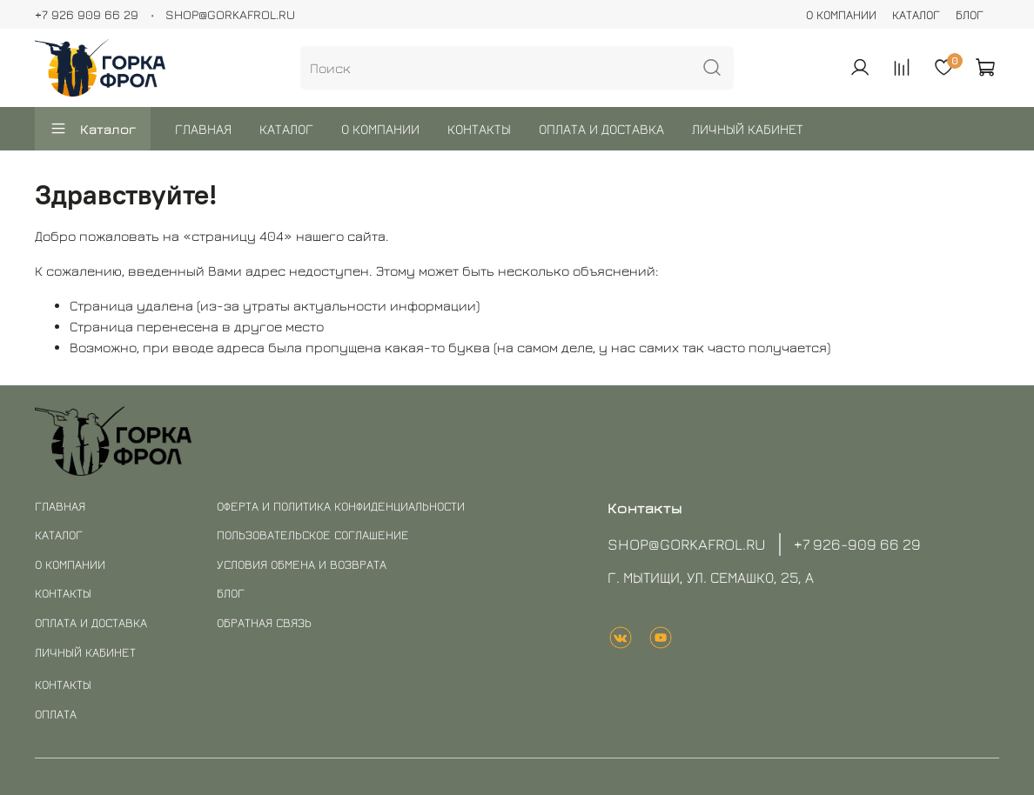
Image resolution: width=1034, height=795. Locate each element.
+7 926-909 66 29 (857, 544)
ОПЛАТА (56, 713)
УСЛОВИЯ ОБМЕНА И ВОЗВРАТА (301, 564)
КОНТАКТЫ (479, 129)
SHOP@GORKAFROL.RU (230, 14)
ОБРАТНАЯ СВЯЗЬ (264, 622)
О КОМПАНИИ (841, 14)
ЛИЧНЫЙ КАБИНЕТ (747, 129)
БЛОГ (970, 14)
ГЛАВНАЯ (203, 129)
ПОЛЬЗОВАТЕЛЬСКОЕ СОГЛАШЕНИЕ (313, 534)
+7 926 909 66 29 (86, 14)
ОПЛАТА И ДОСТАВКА (601, 129)
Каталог (93, 128)
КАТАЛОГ (916, 14)
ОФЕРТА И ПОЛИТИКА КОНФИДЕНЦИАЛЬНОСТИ (341, 505)
